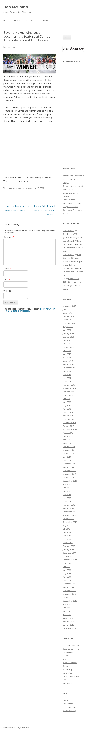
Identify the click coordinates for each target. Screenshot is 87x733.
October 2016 (68, 391)
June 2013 (67, 491)
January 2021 (68, 333)
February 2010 (69, 621)
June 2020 (67, 340)
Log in (65, 700)
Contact (30, 20)
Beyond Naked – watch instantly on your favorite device (44, 210)
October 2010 (68, 597)
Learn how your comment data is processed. (29, 309)
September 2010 (70, 601)
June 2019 (67, 343)
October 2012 (68, 518)
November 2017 (69, 367)
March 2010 (68, 618)
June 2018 (67, 350)
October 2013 (68, 477)
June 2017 (67, 371)
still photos (67, 673)
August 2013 (68, 484)
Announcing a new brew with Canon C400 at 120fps (73, 179)
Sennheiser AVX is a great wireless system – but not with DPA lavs (73, 237)
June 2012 (67, 532)
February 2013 (69, 505)
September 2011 (70, 559)
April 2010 (67, 614)
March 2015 (68, 443)
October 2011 (68, 556)
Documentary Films (71, 649)
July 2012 (66, 529)
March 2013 (68, 501)
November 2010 (69, 594)
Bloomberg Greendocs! (73, 203)
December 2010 (69, 590)
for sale (66, 655)
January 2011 (68, 587)
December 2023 (69, 323)
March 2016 (68, 412)
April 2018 (67, 357)
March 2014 (68, 460)
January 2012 (68, 549)
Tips (64, 679)
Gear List (45, 20)
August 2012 (68, 525)
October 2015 (68, 426)
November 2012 (69, 515)
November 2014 (69, 450)
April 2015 (67, 439)
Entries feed (68, 703)
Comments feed (70, 707)
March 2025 (68, 313)
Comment (8, 237)
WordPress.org (69, 710)
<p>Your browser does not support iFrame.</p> (73, 112)
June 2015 (67, 436)
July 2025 (66, 309)
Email (6, 279)
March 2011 (68, 580)
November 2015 (69, 422)
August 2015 (68, 433)
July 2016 (66, 398)
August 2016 (68, 395)
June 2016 (67, 402)
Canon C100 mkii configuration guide (73, 247)
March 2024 (68, 319)
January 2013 (68, 508)
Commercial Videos (71, 645)
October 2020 (68, 337)
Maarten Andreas (70, 268)
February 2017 (69, 385)
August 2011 (68, 563)
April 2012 (67, 539)
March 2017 (68, 381)
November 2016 (69, 388)
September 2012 (70, 522)
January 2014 (68, 467)
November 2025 (69, 306)
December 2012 (69, 511)
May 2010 (67, 611)
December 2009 (69, 628)
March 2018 (68, 361)
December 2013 (69, 470)
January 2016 (68, 415)
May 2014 (67, 457)
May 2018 (67, 354)
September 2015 (70, 429)
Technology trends (71, 676)
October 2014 (68, 453)
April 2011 (67, 577)
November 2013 (69, 474)
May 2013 (67, 494)
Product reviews (70, 662)
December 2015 (69, 419)
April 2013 (67, 498)
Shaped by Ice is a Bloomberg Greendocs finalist (72, 210)
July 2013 (66, 487)
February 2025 (69, 316)
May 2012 (67, 535)
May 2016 (67, 405)
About (17, 20)
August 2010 (68, 604)
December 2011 (69, 553)
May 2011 (67, 573)
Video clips (67, 683)
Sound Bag (67, 669)
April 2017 (67, 378)
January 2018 (68, 364)
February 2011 (69, 583)
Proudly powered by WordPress (16, 728)
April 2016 (67, 409)
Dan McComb (15, 6)
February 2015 (69, 446)
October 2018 (68, 347)
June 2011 (67, 570)
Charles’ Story (69, 199)
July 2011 (66, 566)
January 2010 (68, 625)
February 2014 (69, 463)
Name (7, 268)
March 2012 (68, 542)
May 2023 (67, 330)
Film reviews (68, 652)
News (27, 188)
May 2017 (67, 374)
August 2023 (68, 326)
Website (7, 290)
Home (5, 20)
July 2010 (66, 607)
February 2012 (69, 546)
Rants (65, 666)
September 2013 (70, 481)
